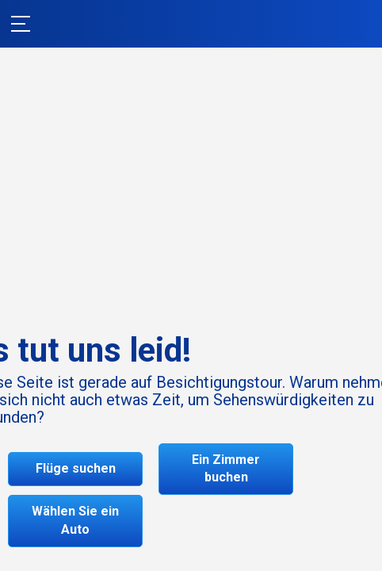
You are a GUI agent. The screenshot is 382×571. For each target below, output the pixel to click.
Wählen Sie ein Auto (75, 520)
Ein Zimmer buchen (226, 468)
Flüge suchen (76, 468)
